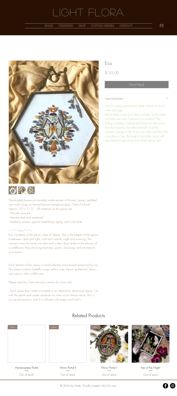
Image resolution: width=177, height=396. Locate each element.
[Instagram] (172, 385)
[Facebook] (165, 385)
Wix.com (111, 386)
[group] (89, 351)
